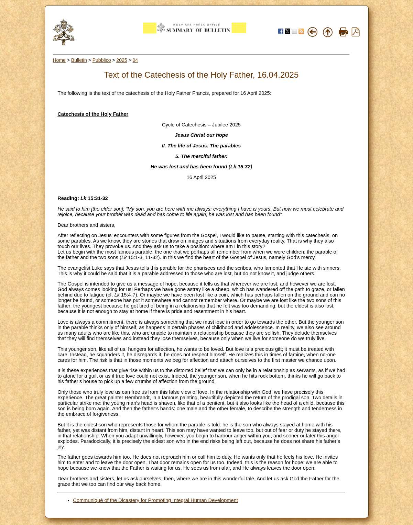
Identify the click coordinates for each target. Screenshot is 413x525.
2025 (121, 60)
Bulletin (79, 60)
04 (135, 60)
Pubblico (102, 60)
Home (59, 60)
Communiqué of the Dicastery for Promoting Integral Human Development (155, 500)
